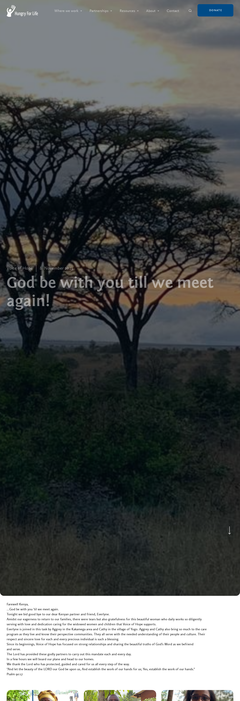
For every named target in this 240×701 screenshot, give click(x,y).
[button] (68, 11)
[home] (22, 11)
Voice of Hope (20, 268)
